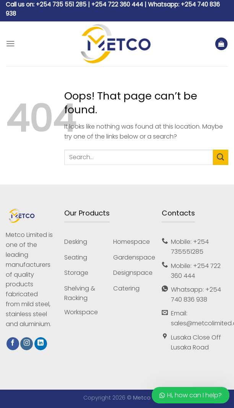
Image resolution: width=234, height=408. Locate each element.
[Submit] (220, 157)
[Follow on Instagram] (26, 343)
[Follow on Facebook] (12, 343)
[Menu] (10, 44)
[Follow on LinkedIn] (40, 343)
